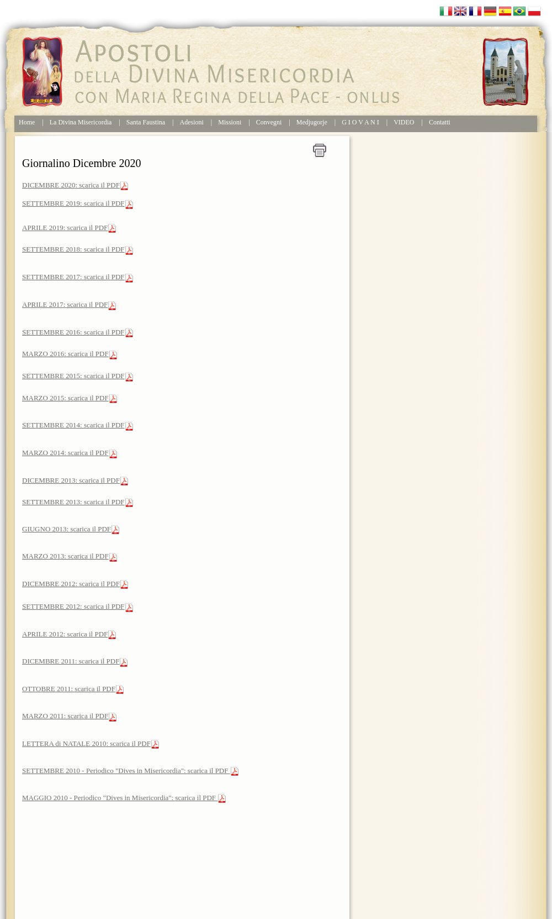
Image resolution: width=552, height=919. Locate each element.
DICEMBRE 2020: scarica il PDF (71, 185)
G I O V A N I (360, 122)
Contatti (439, 122)
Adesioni (192, 122)
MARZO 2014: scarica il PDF (65, 452)
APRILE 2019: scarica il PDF (65, 227)
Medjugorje (311, 122)
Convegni (269, 122)
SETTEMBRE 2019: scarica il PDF (73, 203)
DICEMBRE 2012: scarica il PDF (71, 583)
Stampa (319, 150)
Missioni (229, 122)
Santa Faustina (145, 122)
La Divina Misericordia (81, 122)
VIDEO (404, 122)
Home (27, 122)
